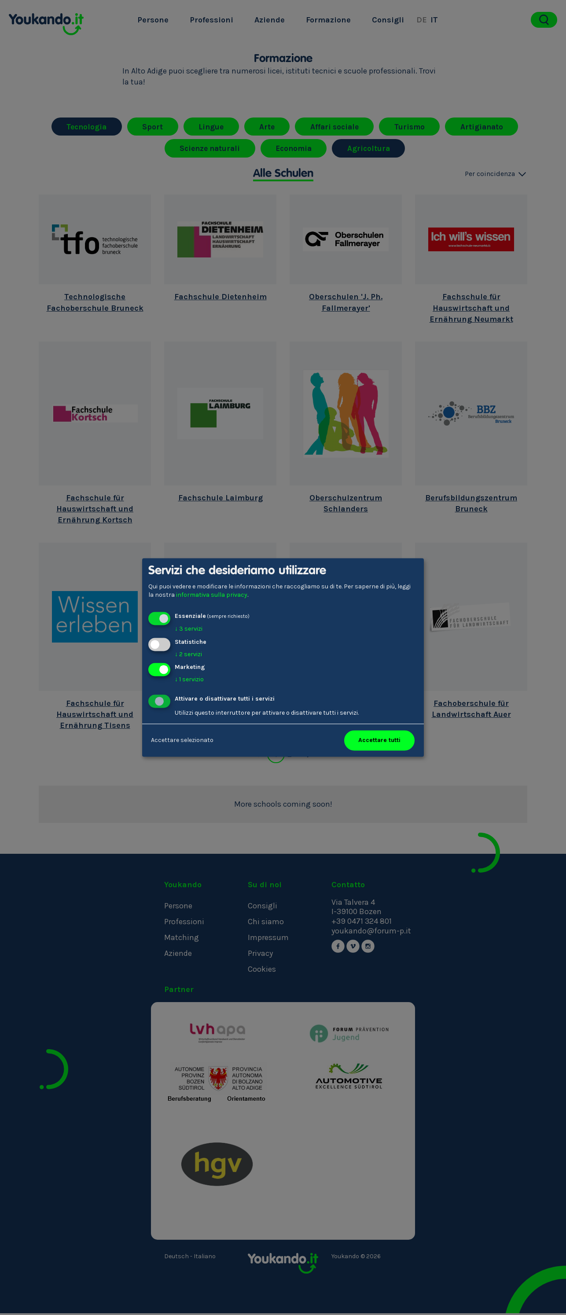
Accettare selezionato (182, 740)
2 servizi (188, 654)
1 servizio (189, 679)
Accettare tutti (379, 740)
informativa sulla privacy (211, 595)
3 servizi (188, 628)
